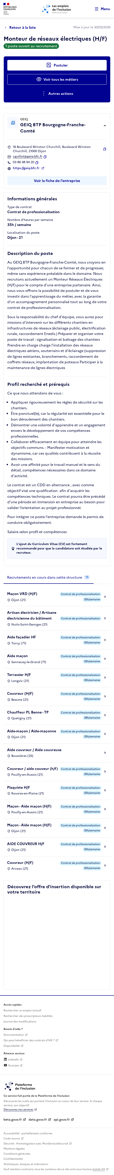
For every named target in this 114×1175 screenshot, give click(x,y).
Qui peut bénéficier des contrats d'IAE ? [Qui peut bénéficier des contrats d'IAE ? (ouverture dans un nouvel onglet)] (29, 1040)
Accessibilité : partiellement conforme (28, 1133)
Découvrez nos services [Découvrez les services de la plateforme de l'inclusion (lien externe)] (18, 1110)
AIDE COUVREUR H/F (25, 843)
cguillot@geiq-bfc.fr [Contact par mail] (27, 156)
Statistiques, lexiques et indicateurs (26, 1164)
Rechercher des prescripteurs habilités (28, 1016)
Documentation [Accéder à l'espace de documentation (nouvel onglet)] (14, 1035)
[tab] (49, 577)
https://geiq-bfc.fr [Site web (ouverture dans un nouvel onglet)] (26, 168)
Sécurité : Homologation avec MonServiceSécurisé (36, 1144)
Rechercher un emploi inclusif (22, 1010)
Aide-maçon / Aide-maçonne (31, 731)
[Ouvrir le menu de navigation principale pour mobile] (100, 9)
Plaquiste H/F (18, 787)
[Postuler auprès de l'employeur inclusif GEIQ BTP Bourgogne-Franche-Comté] (57, 65)
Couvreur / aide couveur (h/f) (32, 768)
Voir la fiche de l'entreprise (57, 180)
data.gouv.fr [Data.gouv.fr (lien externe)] (38, 1119)
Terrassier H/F (19, 674)
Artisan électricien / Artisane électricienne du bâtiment (31, 615)
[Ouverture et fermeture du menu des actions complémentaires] (57, 93)
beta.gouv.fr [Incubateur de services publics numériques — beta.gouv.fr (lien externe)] (13, 1119)
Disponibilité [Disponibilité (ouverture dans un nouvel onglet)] (12, 1046)
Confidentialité (13, 1159)
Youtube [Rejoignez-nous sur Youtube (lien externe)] (11, 1066)
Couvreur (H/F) (20, 693)
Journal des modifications (20, 1022)
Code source (12, 1139)
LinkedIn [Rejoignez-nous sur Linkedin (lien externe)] (11, 1060)
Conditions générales (17, 1154)
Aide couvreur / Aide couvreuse (34, 749)
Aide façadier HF (21, 637)
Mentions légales (14, 1149)
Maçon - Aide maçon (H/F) (29, 806)
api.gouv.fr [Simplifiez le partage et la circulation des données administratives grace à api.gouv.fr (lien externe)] (62, 1119)
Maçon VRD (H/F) (22, 593)
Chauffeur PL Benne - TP (28, 712)
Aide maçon (17, 655)
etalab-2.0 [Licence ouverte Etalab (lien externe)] (98, 1169)
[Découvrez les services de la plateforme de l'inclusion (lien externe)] (20, 1086)
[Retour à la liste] (21, 27)
